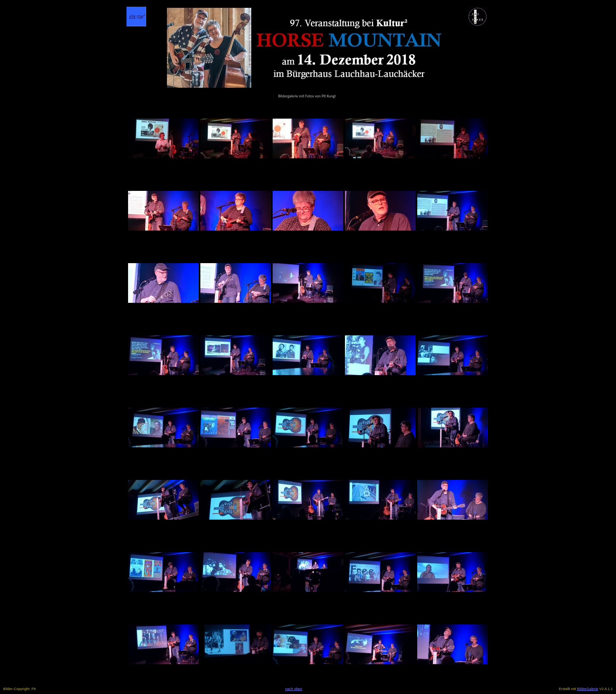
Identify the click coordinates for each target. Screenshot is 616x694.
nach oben (293, 689)
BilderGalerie (587, 689)
